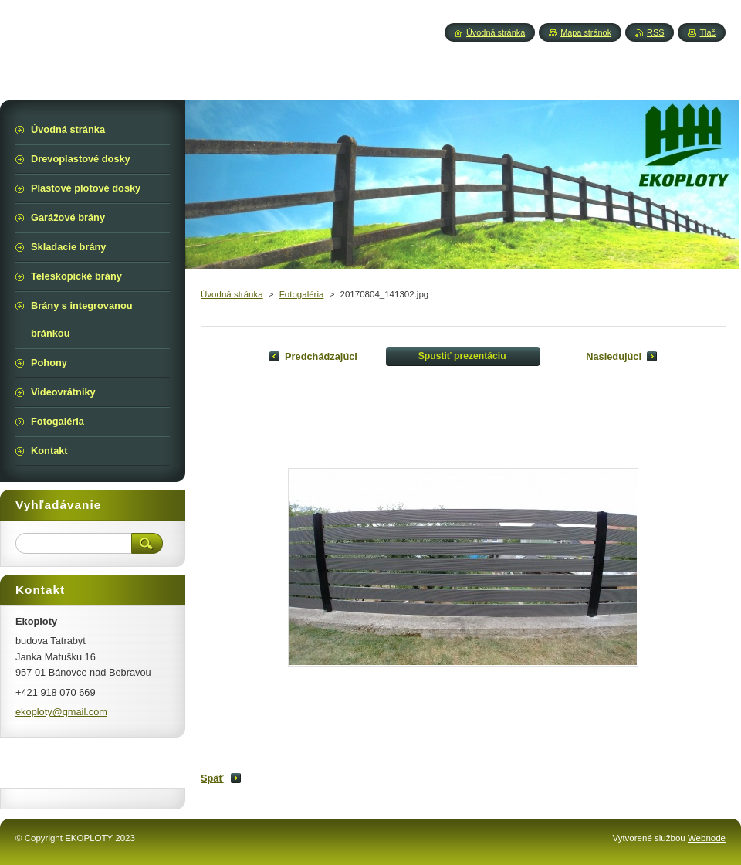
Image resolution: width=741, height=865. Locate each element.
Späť (212, 778)
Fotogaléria (301, 294)
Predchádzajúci (321, 356)
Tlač (707, 32)
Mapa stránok (585, 32)
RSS (655, 32)
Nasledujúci (613, 356)
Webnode (707, 838)
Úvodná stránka (232, 294)
